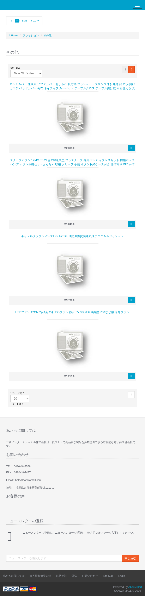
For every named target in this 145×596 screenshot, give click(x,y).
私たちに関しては (14, 575)
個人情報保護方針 (40, 575)
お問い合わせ (90, 575)
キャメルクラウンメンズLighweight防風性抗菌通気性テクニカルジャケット (72, 236)
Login (121, 575)
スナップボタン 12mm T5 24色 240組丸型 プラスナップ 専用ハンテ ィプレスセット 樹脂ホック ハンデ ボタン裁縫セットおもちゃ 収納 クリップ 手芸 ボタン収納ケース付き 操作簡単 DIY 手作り (72, 164)
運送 (74, 575)
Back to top (138, 590)
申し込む (130, 558)
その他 (47, 35)
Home (13, 35)
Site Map (108, 575)
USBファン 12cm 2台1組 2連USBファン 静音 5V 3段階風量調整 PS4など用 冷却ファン (72, 312)
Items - (24, 21)
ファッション (31, 35)
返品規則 (61, 575)
